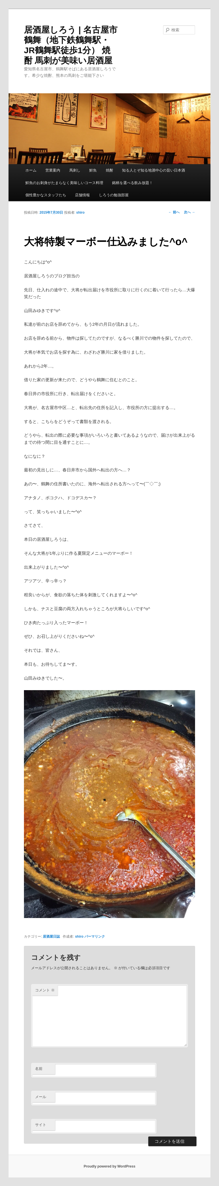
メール (40, 1097)
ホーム (30, 170)
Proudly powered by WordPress (109, 1166)
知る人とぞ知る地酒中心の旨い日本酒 (153, 170)
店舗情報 (82, 195)
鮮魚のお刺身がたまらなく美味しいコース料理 (64, 183)
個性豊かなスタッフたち (45, 195)
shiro (80, 212)
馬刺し (74, 170)
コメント (45, 990)
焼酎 (109, 170)
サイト (40, 1125)
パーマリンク (94, 937)
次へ (189, 212)
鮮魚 (93, 170)
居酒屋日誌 (51, 937)
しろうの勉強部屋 (114, 195)
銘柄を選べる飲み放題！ (132, 183)
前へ (174, 212)
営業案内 (52, 170)
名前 (38, 1069)
